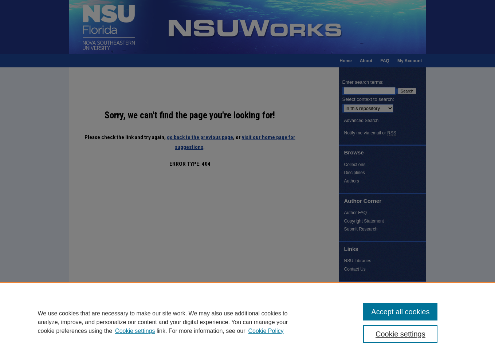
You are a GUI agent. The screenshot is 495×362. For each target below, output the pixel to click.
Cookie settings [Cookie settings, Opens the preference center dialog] (400, 334)
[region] (247, 322)
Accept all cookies (400, 312)
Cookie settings (135, 331)
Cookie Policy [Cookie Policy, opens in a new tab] (266, 331)
